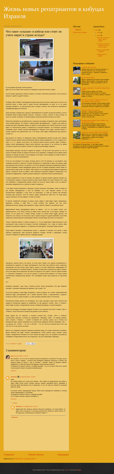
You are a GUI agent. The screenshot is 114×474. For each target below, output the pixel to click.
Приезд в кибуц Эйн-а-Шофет (103, 50)
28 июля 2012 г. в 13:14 (21, 356)
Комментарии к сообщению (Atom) (25, 458)
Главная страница (36, 455)
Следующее (9, 455)
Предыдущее (63, 455)
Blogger (79, 470)
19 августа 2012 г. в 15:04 (27, 377)
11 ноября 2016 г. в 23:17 (30, 406)
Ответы (15, 403)
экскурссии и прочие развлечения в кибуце (86, 142)
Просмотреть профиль (80, 32)
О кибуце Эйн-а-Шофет (102, 55)
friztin (67, 470)
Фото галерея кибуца (88, 77)
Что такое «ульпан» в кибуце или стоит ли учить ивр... (103, 45)
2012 (97, 30)
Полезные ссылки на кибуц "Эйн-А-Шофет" (103, 39)
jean (12, 356)
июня (99, 35)
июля (99, 32)
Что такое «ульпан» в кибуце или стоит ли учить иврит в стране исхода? (95, 100)
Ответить (13, 370)
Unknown (14, 377)
